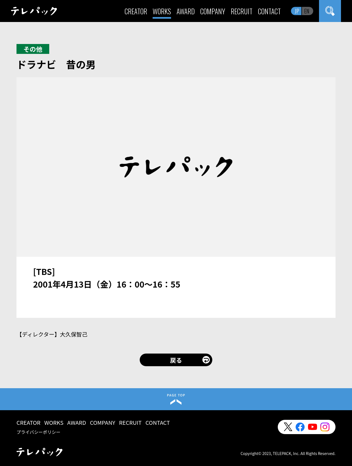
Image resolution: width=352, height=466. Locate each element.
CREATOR (136, 11)
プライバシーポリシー (38, 432)
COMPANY (212, 11)
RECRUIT (241, 11)
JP (297, 11)
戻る (176, 359)
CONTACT (269, 11)
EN (306, 11)
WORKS (162, 11)
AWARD (186, 11)
